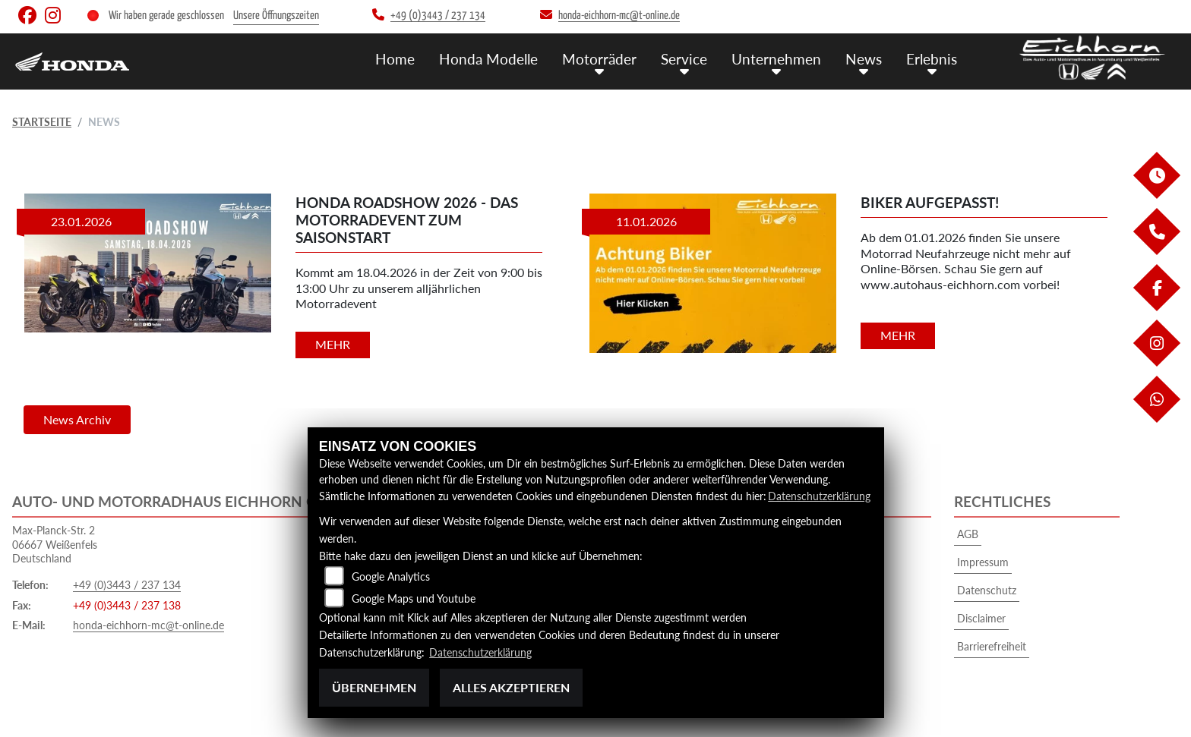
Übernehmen (374, 687)
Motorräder (599, 59)
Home (395, 59)
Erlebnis (931, 59)
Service (684, 59)
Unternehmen (776, 59)
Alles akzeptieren (511, 687)
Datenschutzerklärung (819, 496)
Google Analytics (391, 576)
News (863, 59)
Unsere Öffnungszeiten (276, 15)
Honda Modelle (488, 59)
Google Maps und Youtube (413, 598)
